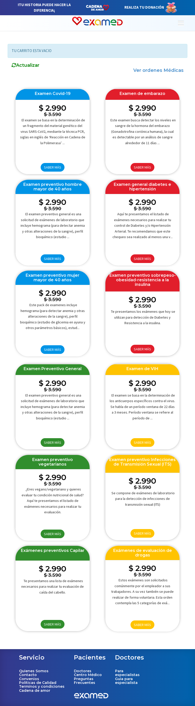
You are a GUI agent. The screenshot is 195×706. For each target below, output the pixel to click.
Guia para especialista (126, 681)
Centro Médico (88, 674)
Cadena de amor (34, 690)
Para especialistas (127, 673)
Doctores (82, 671)
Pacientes (90, 657)
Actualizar (25, 65)
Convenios (29, 679)
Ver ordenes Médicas (158, 70)
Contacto (28, 674)
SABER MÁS (52, 167)
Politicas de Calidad (37, 682)
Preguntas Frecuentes (84, 681)
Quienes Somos (33, 671)
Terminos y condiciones (41, 686)
